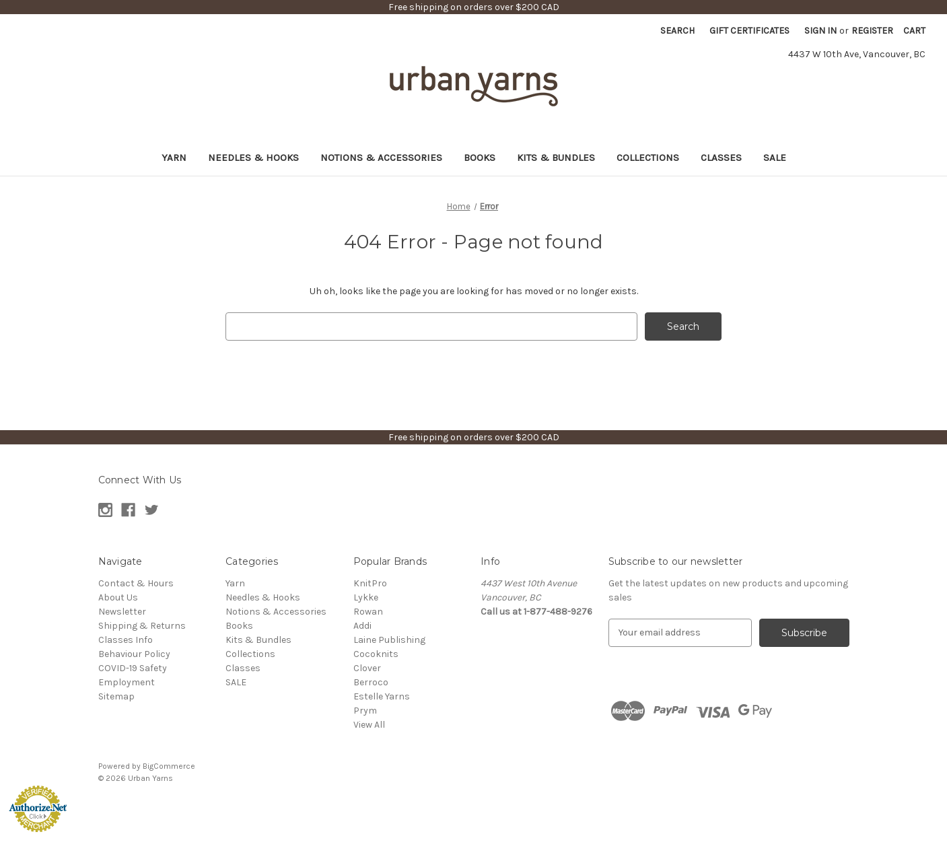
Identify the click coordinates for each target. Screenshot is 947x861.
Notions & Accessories (381, 157)
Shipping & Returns (142, 625)
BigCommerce (169, 766)
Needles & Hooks (253, 157)
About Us (118, 597)
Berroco (370, 682)
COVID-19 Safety (132, 668)
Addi (362, 625)
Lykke (365, 597)
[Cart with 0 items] (914, 30)
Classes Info (125, 640)
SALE (774, 157)
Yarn (174, 157)
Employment (126, 682)
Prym (365, 710)
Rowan (368, 611)
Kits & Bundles (556, 157)
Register (872, 30)
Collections (648, 157)
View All (369, 724)
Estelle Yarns (381, 696)
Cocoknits (375, 654)
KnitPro (370, 583)
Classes (721, 157)
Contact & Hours (136, 583)
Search (677, 30)
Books (479, 157)
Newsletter (122, 611)
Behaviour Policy (134, 654)
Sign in (820, 30)
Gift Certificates (749, 30)
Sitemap (116, 696)
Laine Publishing (389, 640)
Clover (367, 668)
